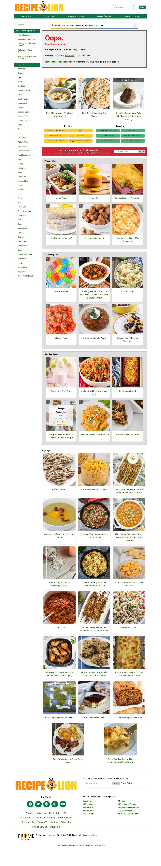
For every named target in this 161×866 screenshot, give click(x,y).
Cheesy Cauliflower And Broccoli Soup (59, 536)
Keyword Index (65, 817)
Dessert (21, 129)
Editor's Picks (23, 142)
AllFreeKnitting (89, 807)
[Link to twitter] (38, 804)
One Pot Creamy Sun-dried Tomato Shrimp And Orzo (94, 584)
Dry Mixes (22, 138)
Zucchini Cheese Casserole (127, 198)
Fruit (19, 159)
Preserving (22, 207)
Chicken (21, 108)
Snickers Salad (127, 291)
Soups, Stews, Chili (25, 254)
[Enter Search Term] (123, 7)
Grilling (20, 164)
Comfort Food (133, 130)
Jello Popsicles (61, 291)
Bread (20, 82)
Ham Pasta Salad (129, 627)
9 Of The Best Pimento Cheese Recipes (129, 584)
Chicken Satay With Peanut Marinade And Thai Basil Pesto (94, 629)
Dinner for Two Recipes (132, 136)
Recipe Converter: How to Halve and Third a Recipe (61, 436)
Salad (20, 224)
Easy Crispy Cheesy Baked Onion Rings (68, 761)
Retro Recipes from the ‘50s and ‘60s (27, 57)
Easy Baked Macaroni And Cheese (94, 115)
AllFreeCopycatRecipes (127, 804)
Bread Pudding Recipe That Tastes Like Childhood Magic (120, 761)
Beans (20, 73)
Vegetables (22, 267)
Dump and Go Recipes (56, 141)
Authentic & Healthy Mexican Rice (94, 393)
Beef (20, 77)
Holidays (21, 168)
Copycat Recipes (24, 120)
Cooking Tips (23, 116)
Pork (19, 202)
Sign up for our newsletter (56, 62)
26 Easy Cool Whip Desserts (25, 51)
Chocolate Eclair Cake (94, 717)
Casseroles (22, 103)
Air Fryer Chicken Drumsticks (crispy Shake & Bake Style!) (59, 674)
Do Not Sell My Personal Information (37, 817)
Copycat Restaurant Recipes (80, 141)
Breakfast (21, 86)
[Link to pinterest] (46, 804)
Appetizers (22, 69)
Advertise (42, 813)
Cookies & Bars (24, 112)
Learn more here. (90, 835)
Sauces (20, 233)
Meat (20, 172)
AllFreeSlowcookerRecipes (128, 807)
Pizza (20, 198)
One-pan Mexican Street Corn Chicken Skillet (94, 536)
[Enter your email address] (98, 783)
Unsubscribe (56, 827)
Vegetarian (22, 272)
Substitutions (23, 259)
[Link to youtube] (63, 804)
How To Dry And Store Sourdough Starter (59, 584)
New (46, 451)
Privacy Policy (92, 153)
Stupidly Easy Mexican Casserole (127, 339)
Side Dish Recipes (108, 136)
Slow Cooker (23, 246)
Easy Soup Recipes (133, 141)
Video (80, 130)
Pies (19, 194)
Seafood (21, 237)
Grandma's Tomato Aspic (94, 338)
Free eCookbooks (25, 35)
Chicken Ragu (61, 338)
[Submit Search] (142, 7)
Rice (19, 220)
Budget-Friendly (24, 90)
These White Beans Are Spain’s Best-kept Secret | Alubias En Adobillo (129, 537)
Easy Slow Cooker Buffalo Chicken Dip (127, 240)
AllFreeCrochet (89, 804)
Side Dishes (22, 241)
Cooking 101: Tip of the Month (27, 45)
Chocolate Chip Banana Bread (129, 717)
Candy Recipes (23, 99)
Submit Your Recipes (48, 822)
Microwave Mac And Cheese (94, 489)
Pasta (20, 185)
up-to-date (69, 56)
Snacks (20, 250)
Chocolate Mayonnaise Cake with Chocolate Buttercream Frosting (128, 116)
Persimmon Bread (127, 391)
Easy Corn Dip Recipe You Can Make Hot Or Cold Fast (129, 674)
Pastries (21, 190)
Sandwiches (22, 228)
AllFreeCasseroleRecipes (128, 814)
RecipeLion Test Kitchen (55, 130)
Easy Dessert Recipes (108, 130)
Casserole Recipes (55, 136)
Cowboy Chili (59, 627)
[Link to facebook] (30, 804)
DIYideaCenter (88, 814)
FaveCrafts (87, 801)
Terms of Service (38, 827)
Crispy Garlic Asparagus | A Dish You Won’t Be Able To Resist (129, 491)
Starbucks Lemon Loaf (61, 238)
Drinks (20, 133)
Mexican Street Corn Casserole (94, 434)
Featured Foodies (24, 151)
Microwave (22, 177)
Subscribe (22, 25)
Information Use (103, 153)
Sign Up (141, 151)
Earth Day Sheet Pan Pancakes (59, 717)
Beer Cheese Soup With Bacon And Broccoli (60, 115)
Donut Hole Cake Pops (61, 391)
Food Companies (24, 155)
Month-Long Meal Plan (26, 39)
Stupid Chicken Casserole (127, 434)
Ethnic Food (22, 146)
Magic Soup (61, 198)
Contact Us (54, 813)
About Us (30, 813)
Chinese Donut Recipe (94, 238)
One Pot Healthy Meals (108, 141)
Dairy (20, 125)
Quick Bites (22, 215)
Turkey (20, 263)
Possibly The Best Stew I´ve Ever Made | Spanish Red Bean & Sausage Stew (94, 294)
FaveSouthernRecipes (126, 811)
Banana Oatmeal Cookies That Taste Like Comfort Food (94, 674)
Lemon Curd (94, 198)
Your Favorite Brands (26, 276)
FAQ (64, 813)
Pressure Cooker (24, 211)
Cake (20, 95)
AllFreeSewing (88, 811)
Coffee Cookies (59, 489)
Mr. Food (121, 801)
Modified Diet (23, 181)
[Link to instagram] (54, 804)
